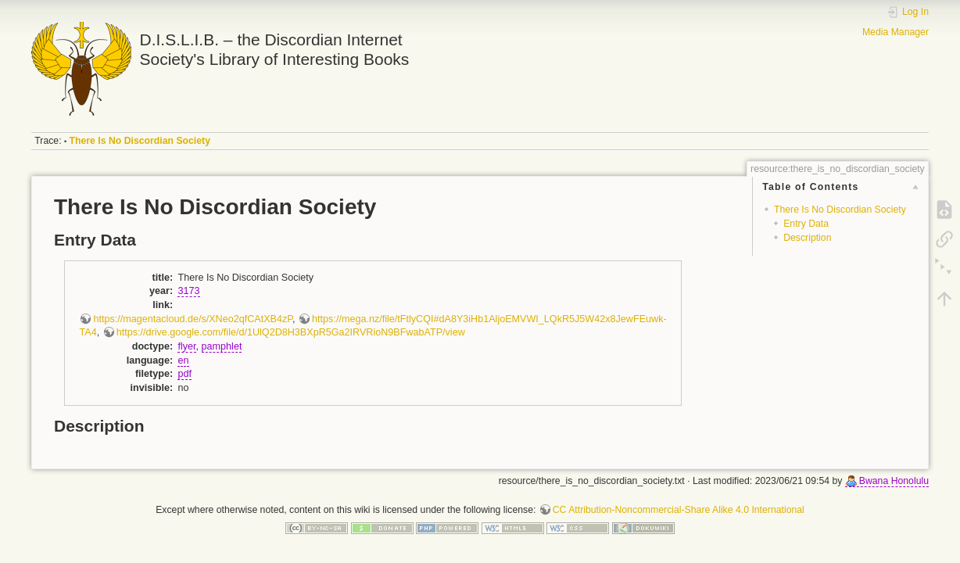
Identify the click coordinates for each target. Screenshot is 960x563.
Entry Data (806, 223)
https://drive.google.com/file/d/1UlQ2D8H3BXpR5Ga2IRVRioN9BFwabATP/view (290, 332)
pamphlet (222, 346)
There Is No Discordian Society (140, 140)
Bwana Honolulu (894, 480)
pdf (184, 373)
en (182, 360)
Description (807, 237)
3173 (188, 290)
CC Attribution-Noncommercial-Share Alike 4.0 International (678, 509)
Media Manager (895, 32)
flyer (186, 346)
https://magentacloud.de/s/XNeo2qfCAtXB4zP (192, 319)
